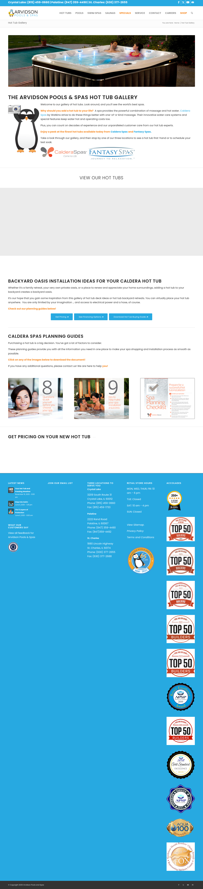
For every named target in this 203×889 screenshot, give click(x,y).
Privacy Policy (135, 531)
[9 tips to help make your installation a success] (101, 398)
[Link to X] (183, 2)
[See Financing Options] (90, 316)
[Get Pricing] (62, 316)
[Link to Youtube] (188, 2)
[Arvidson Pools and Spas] (23, 13)
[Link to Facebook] (178, 2)
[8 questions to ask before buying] (35, 398)
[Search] (192, 13)
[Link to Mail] (192, 2)
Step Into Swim (21, 502)
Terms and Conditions (140, 537)
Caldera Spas (119, 131)
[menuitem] (65, 13)
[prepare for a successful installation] (167, 398)
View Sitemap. (135, 525)
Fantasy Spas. (142, 131)
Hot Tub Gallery (17, 23)
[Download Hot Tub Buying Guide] (130, 316)
